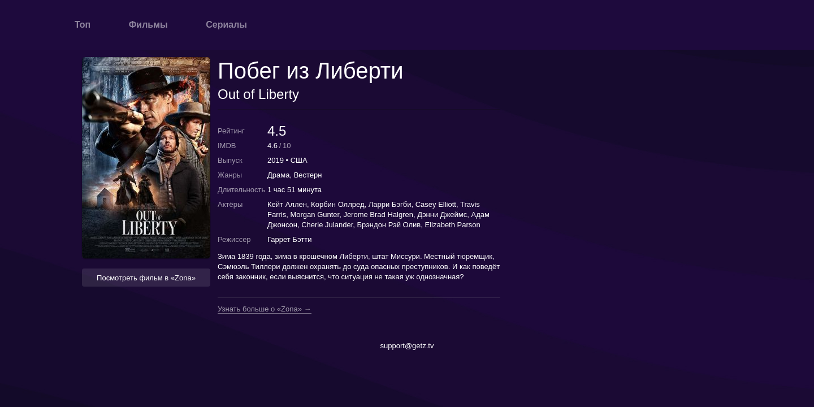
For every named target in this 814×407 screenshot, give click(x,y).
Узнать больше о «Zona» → (264, 309)
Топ (82, 24)
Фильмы (148, 24)
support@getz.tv (407, 345)
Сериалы (226, 24)
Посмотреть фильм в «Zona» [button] (146, 278)
